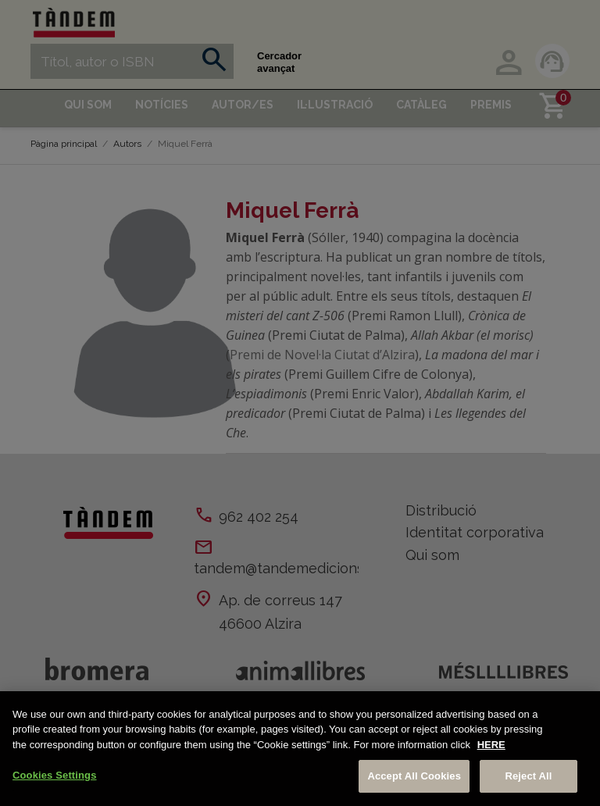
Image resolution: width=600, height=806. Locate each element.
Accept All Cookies (414, 776)
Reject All (528, 776)
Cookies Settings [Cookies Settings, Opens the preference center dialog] (54, 775)
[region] (300, 748)
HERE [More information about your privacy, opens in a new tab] (491, 745)
